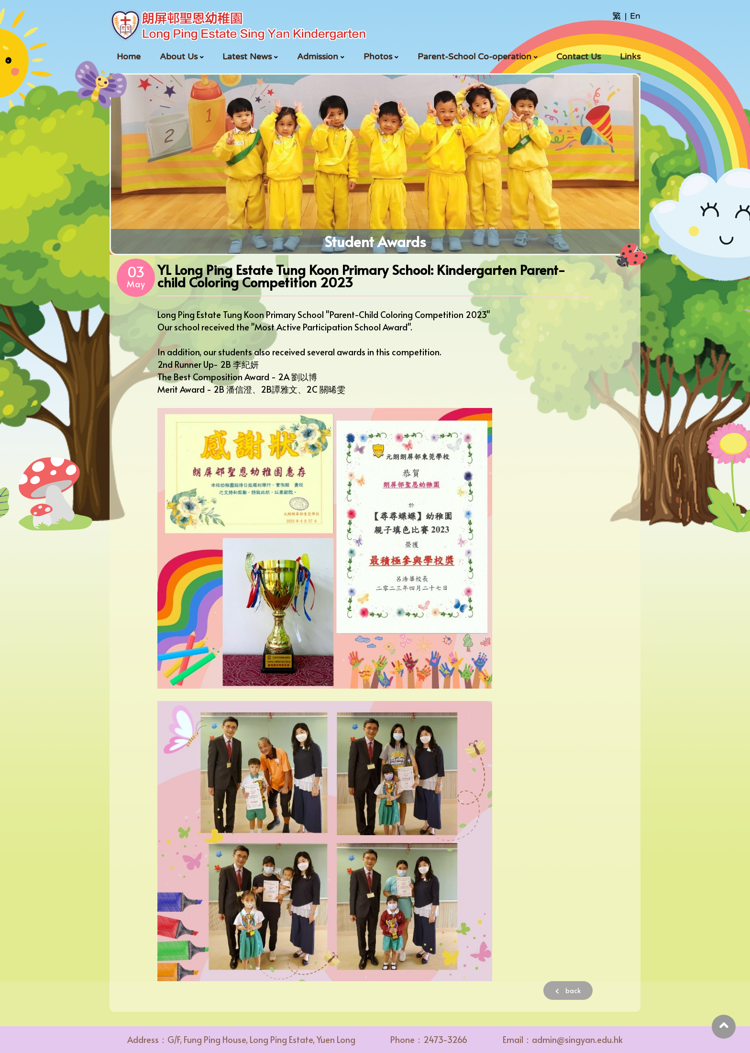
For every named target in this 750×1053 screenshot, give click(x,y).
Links (630, 56)
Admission (317, 56)
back (568, 990)
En (635, 15)
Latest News (247, 56)
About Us (179, 56)
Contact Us (578, 56)
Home (129, 56)
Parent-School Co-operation (474, 56)
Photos (378, 56)
